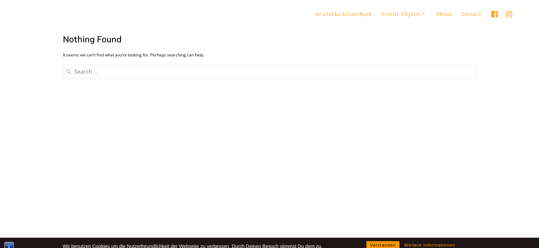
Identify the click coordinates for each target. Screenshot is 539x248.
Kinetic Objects (401, 14)
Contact (471, 14)
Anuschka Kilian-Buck (344, 14)
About (444, 14)
